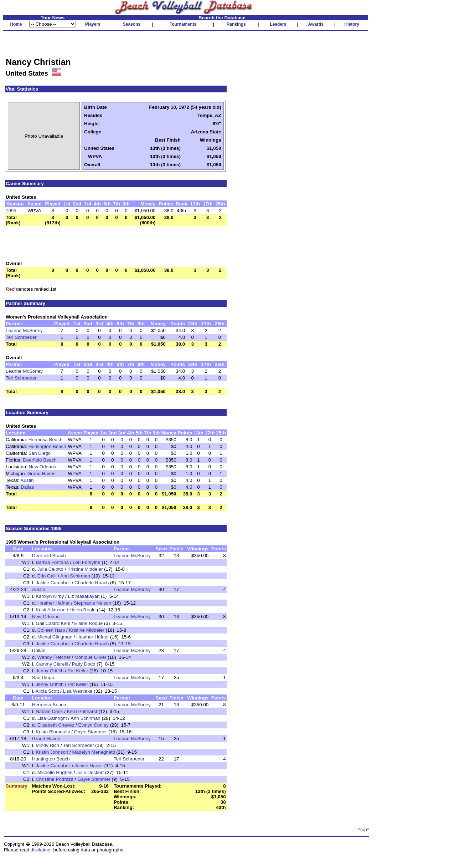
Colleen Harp (51, 630)
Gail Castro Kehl (53, 623)
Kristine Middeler (85, 569)
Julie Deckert (90, 772)
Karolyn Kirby (50, 596)
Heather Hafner (53, 603)
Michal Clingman (55, 637)
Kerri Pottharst (82, 711)
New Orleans (42, 466)
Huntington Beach (47, 446)
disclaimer (41, 850)
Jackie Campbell (53, 582)
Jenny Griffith (49, 670)
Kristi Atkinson (51, 609)
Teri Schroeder (21, 337)
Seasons (131, 24)
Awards (316, 24)
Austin (27, 480)
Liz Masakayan (84, 596)
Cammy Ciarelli (52, 664)
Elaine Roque (88, 623)
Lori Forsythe (86, 562)
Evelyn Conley (93, 725)
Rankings (236, 24)
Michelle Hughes (55, 772)
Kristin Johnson (52, 752)
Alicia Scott (47, 691)
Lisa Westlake (78, 691)
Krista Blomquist (53, 731)
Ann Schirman (75, 576)
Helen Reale (82, 609)
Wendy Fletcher (54, 657)
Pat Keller (78, 670)
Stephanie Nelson (92, 603)
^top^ (363, 829)
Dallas (27, 487)
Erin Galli (47, 576)
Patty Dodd (83, 664)
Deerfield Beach (40, 460)
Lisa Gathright (52, 718)
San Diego (40, 453)
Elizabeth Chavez (55, 725)
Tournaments (183, 24)
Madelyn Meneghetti (93, 752)
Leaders (278, 24)
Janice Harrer (88, 765)
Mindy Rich (47, 745)
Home (16, 24)
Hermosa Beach (46, 439)
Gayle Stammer (90, 731)
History (352, 24)
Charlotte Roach (91, 582)
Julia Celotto (50, 569)
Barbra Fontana (52, 562)
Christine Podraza (54, 779)
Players (92, 24)
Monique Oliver (90, 657)
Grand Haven (41, 473)
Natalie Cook (49, 711)
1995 (11, 210)
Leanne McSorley (24, 330)
